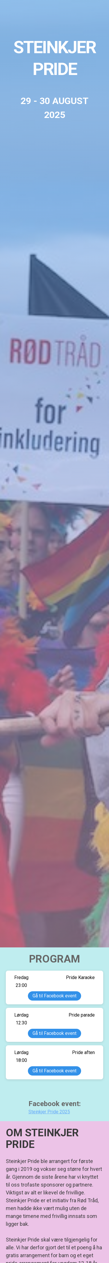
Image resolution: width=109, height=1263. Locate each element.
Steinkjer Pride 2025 (49, 1111)
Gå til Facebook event (54, 996)
